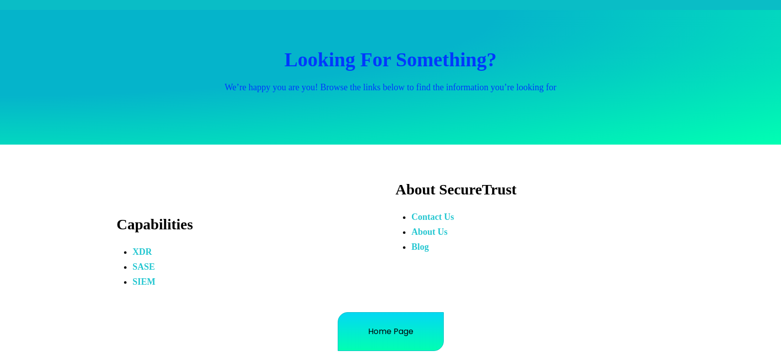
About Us (429, 232)
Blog (420, 247)
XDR (142, 252)
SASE (143, 267)
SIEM (143, 282)
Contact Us (432, 217)
